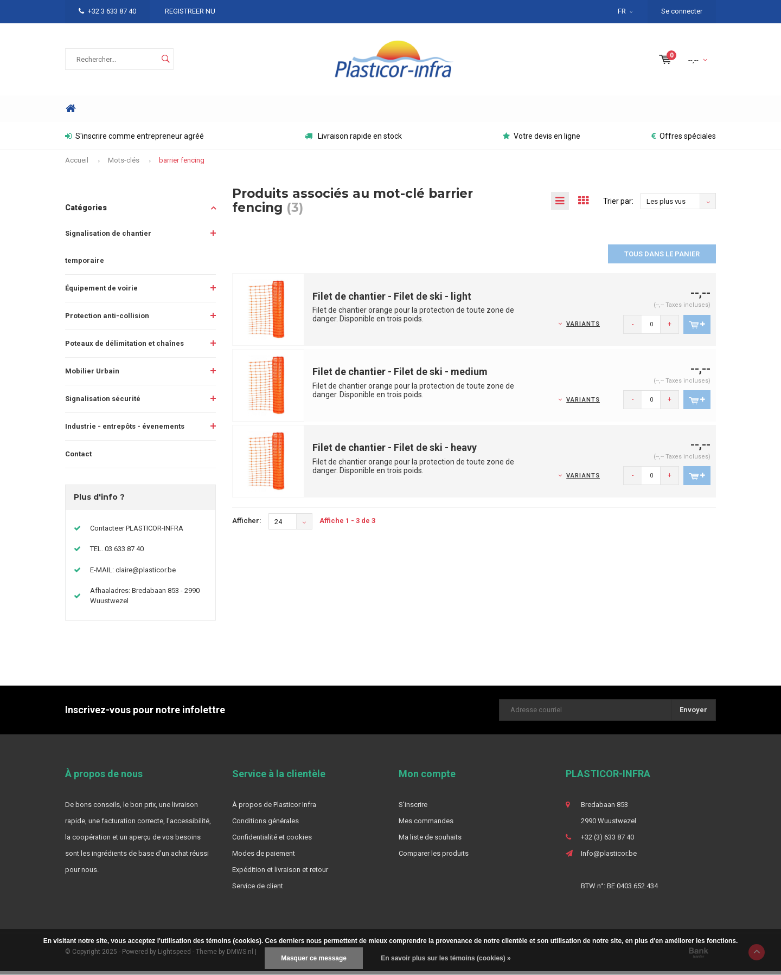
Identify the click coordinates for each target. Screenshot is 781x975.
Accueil (76, 164)
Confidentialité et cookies (272, 841)
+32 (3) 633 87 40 (607, 841)
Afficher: (246, 524)
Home (70, 112)
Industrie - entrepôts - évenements (124, 430)
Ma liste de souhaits (430, 841)
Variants (583, 327)
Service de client (257, 890)
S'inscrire (413, 808)
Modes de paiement (263, 857)
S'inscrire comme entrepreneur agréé (134, 139)
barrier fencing (181, 164)
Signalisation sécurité (102, 402)
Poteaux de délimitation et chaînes (124, 347)
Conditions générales (265, 825)
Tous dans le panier (662, 258)
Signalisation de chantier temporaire (108, 250)
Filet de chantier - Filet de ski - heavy (394, 451)
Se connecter (681, 11)
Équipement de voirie (101, 292)
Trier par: (618, 205)
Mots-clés (123, 164)
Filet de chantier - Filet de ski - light (391, 300)
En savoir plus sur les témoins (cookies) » (445, 958)
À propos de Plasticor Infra (274, 808)
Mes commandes (426, 825)
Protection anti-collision (107, 319)
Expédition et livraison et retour (280, 873)
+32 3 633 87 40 (107, 11)
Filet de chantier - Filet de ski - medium (400, 375)
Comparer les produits (434, 857)
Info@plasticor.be (609, 857)
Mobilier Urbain (92, 375)
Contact (78, 458)
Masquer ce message (314, 958)
